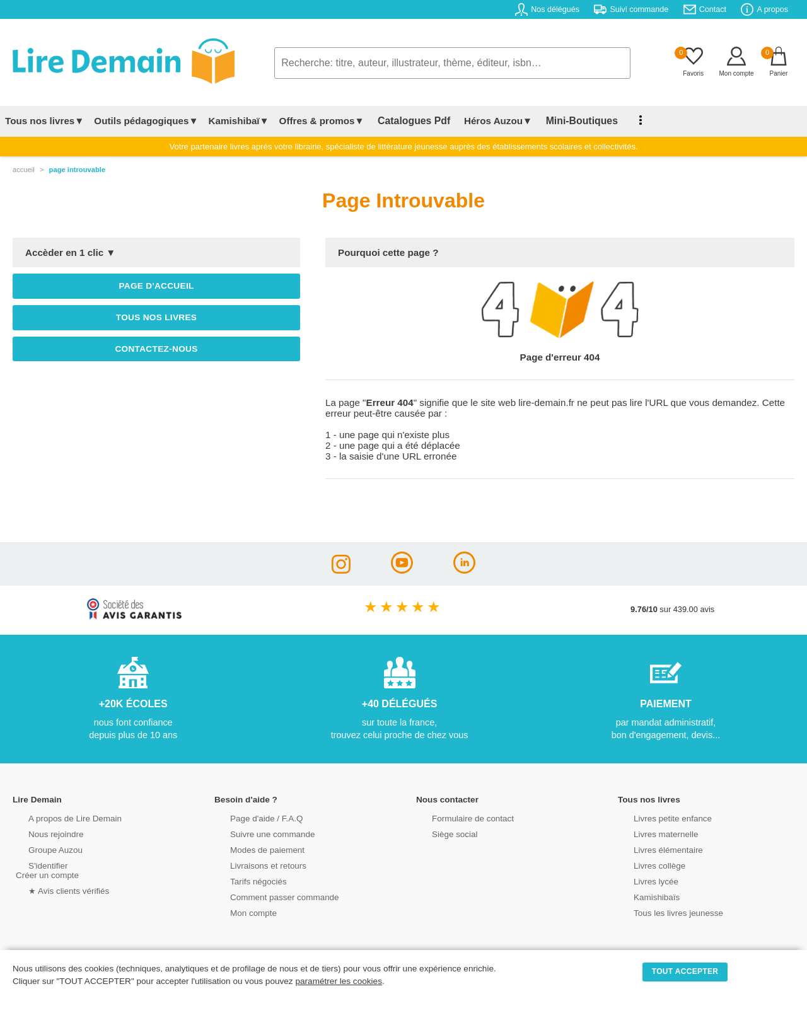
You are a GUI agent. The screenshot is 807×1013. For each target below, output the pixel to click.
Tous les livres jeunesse (663, 912)
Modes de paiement (253, 849)
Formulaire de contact (458, 817)
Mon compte (240, 912)
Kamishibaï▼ (239, 120)
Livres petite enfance (658, 817)
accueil (24, 169)
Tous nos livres (156, 317)
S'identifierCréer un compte (46, 869)
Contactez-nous (156, 349)
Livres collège (645, 864)
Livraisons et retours (254, 864)
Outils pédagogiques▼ (146, 120)
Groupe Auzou (41, 849)
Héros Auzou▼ (488, 120)
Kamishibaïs (643, 896)
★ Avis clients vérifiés (54, 889)
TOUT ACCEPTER (685, 971)
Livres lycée (642, 880)
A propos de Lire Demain (60, 817)
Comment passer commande (269, 896)
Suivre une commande (258, 833)
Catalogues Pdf (409, 120)
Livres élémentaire (654, 849)
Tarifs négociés (244, 880)
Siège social (441, 833)
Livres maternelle (651, 833)
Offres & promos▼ (321, 120)
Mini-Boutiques (566, 120)
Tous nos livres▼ (44, 120)
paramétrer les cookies (338, 981)
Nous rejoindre (42, 833)
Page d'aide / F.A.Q (252, 817)
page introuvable (77, 169)
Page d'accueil (156, 286)
